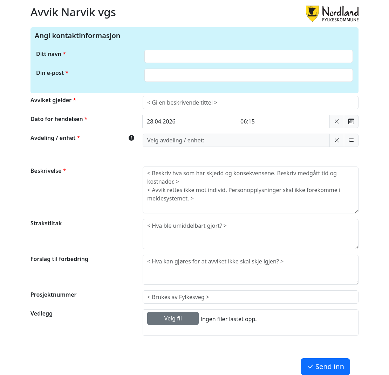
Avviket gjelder (51, 100)
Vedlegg (41, 313)
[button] (336, 121)
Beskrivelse (46, 171)
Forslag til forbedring (59, 259)
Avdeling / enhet (53, 138)
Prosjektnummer (53, 294)
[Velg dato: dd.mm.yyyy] (189, 121)
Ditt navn (48, 54)
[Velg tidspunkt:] (283, 121)
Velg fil (173, 318)
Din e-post (50, 73)
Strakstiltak (46, 223)
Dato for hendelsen (57, 119)
